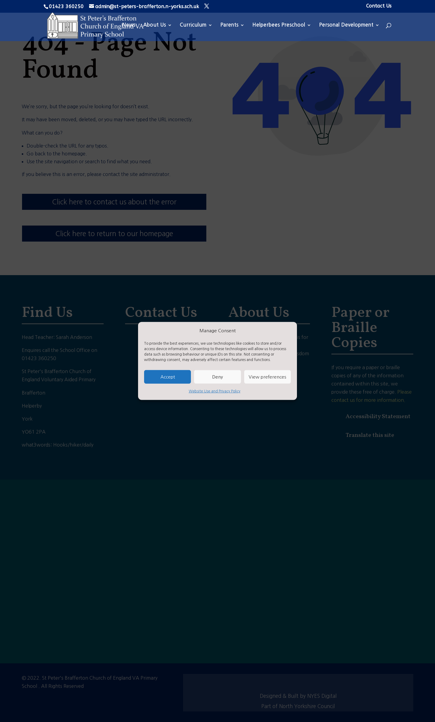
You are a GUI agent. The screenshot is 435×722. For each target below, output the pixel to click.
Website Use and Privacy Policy (214, 391)
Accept (167, 377)
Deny (217, 377)
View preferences (267, 377)
